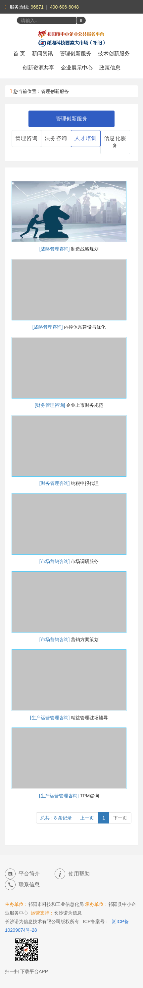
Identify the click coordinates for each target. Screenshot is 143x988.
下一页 (120, 818)
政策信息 (109, 68)
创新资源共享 (38, 68)
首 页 (19, 53)
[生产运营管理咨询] (50, 717)
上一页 (87, 818)
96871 (37, 7)
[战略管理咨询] (55, 249)
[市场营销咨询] (55, 561)
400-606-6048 (64, 7)
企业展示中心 (77, 68)
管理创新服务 (75, 53)
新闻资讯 (42, 53)
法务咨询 (56, 138)
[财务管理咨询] (51, 405)
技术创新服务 (114, 53)
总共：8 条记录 (56, 818)
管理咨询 (26, 138)
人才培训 (85, 138)
